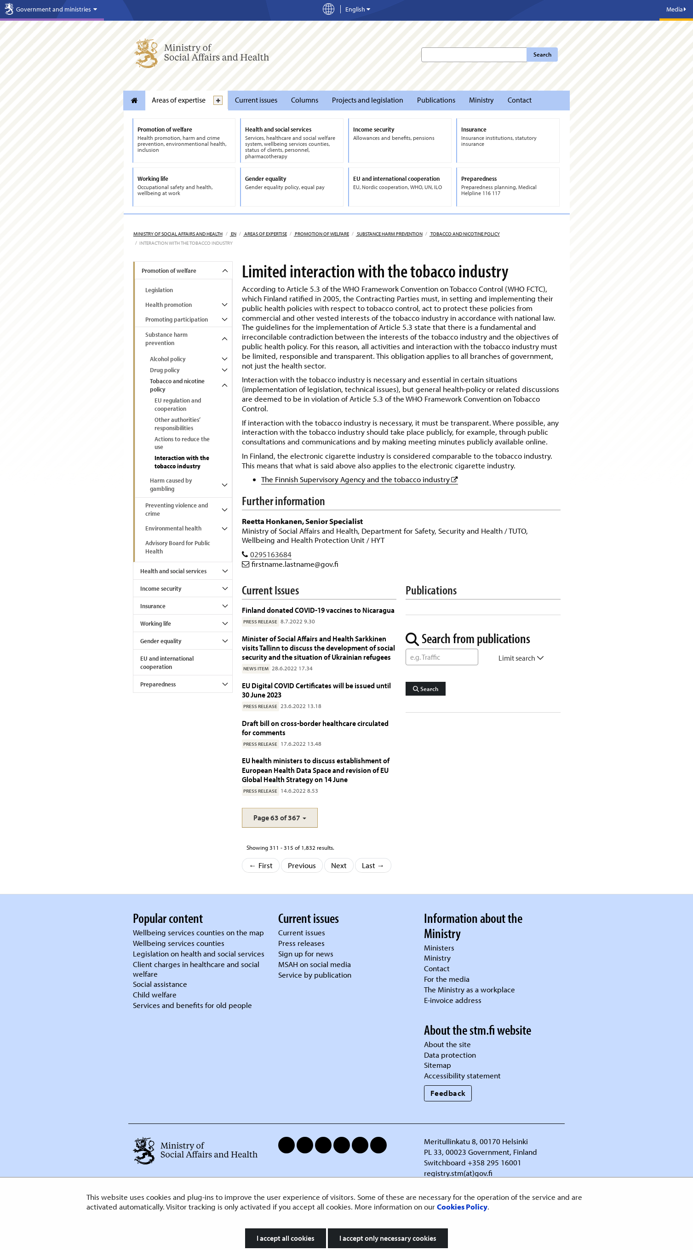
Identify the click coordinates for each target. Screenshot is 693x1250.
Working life (155, 623)
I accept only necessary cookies (387, 1238)
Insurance (153, 606)
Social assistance (160, 984)
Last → (373, 865)
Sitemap (437, 1065)
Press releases (301, 943)
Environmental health (173, 528)
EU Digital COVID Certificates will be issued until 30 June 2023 (316, 689)
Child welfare (155, 994)
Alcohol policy (167, 359)
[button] (280, 818)
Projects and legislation (367, 99)
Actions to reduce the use (182, 443)
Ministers (439, 947)
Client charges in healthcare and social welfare (196, 969)
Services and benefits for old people (192, 1005)
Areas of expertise (179, 99)
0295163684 (271, 554)
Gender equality (160, 641)
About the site (447, 1044)
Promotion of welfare (321, 233)
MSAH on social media (314, 964)
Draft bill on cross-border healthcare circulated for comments (315, 727)
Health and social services (173, 571)
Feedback (448, 1093)
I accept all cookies (286, 1238)
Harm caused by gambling (171, 484)
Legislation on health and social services (198, 953)
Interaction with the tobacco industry (182, 462)
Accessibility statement (462, 1075)
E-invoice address (452, 1000)
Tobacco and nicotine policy (465, 233)
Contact (520, 99)
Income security (160, 588)
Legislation (159, 290)
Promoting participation (176, 319)
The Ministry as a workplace (469, 989)
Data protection (450, 1055)
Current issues (256, 99)
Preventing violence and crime (176, 509)
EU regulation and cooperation (178, 404)
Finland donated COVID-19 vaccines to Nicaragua (318, 610)
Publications (436, 99)
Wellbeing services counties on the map (198, 932)
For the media (447, 979)
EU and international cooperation (167, 662)
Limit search (521, 657)
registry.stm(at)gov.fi (459, 1173)
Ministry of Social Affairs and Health (178, 233)
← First (261, 865)
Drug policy (164, 370)
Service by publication (314, 974)
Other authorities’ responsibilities (177, 423)
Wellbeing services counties (178, 943)
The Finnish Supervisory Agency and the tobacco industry (359, 479)
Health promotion (168, 304)
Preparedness (158, 684)
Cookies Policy (462, 1206)
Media (676, 9)
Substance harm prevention (389, 233)
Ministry (481, 99)
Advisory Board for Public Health (177, 547)
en (233, 233)
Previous (302, 865)
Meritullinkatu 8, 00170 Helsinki (476, 1141)
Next (339, 865)
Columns (304, 99)
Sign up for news (305, 953)
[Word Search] (442, 657)
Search (542, 54)
